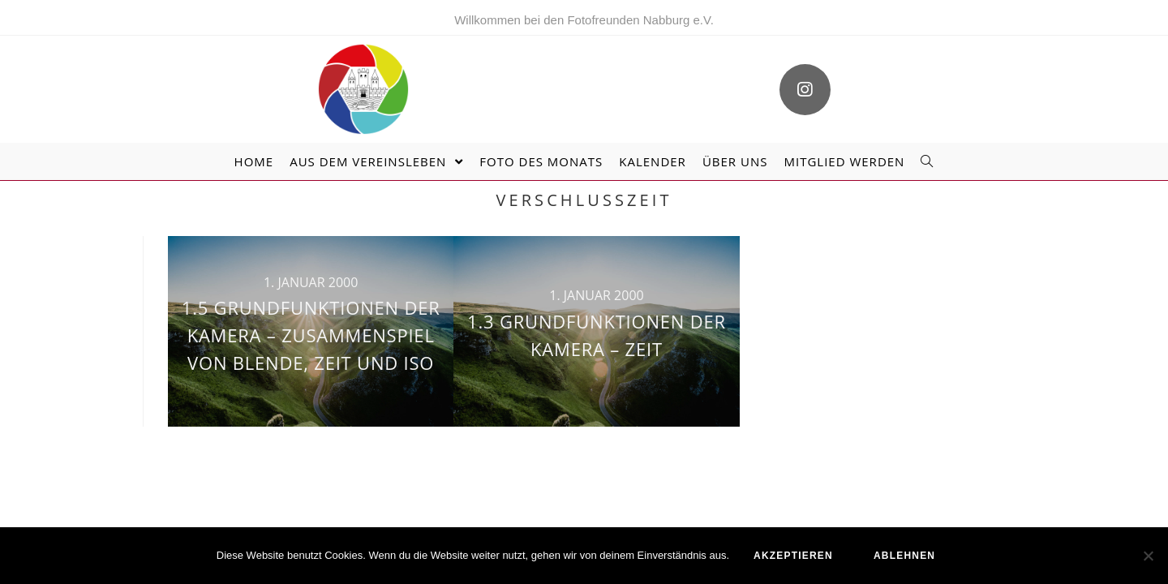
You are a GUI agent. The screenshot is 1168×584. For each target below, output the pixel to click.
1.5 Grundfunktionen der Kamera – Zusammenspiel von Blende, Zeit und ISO (311, 334)
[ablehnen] (1148, 556)
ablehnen (904, 555)
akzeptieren (793, 555)
